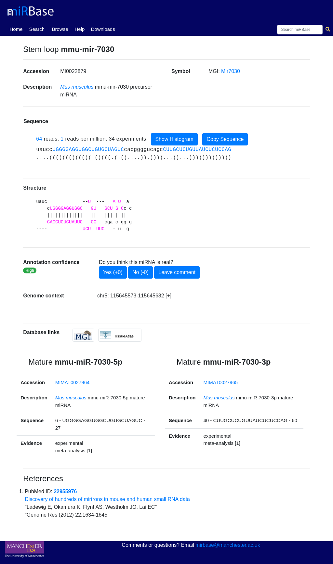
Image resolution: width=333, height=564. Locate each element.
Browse (60, 29)
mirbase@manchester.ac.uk (227, 545)
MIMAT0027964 (72, 382)
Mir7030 (230, 71)
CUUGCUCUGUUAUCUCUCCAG (197, 150)
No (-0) (140, 272)
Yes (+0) (112, 272)
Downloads (103, 29)
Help (79, 29)
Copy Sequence (225, 139)
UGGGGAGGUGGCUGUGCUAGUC (88, 150)
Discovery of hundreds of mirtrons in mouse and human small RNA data (107, 499)
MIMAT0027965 (221, 382)
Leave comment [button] (176, 272)
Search (37, 29)
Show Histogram (174, 139)
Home (17, 28)
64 (39, 139)
